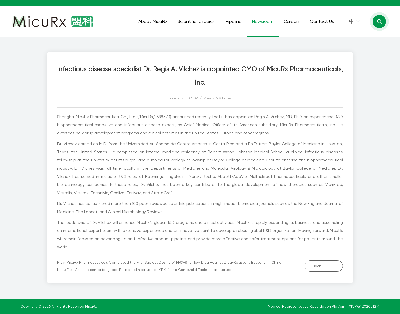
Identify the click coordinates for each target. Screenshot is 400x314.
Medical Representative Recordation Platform (307, 306)
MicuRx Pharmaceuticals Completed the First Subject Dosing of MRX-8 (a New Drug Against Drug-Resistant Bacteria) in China (173, 262)
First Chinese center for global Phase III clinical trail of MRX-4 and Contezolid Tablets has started (149, 270)
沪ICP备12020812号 (363, 306)
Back (323, 266)
